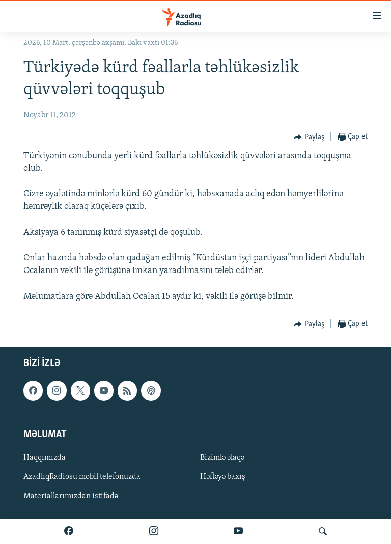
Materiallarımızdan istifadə (70, 496)
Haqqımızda (44, 458)
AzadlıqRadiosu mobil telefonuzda (82, 477)
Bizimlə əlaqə (222, 458)
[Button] (309, 137)
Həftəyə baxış (222, 477)
